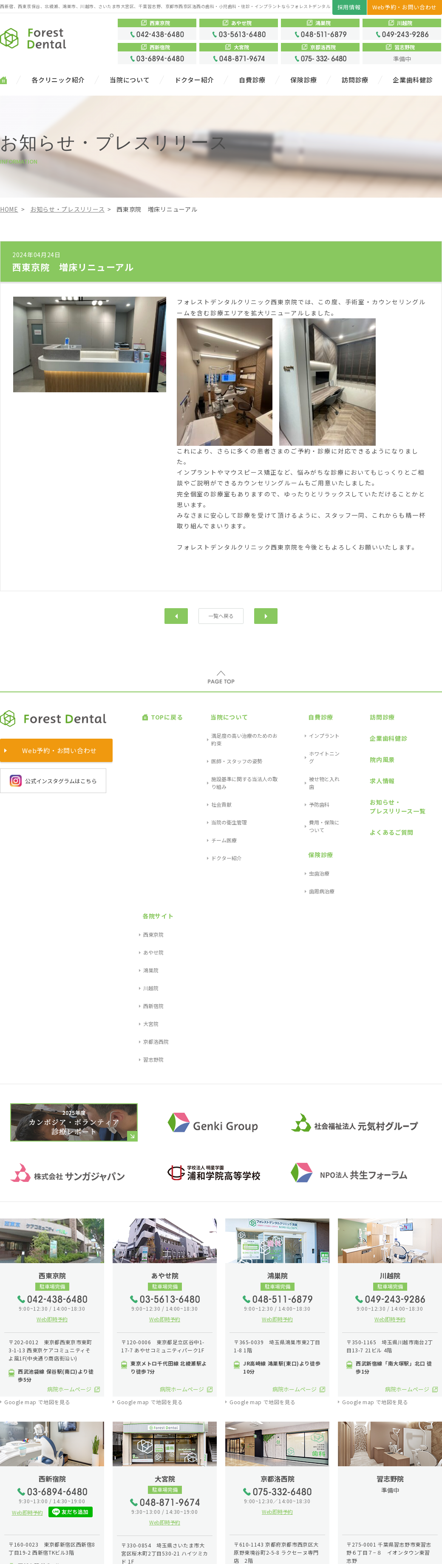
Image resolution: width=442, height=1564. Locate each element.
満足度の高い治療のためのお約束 (228, 721)
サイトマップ (19, 1550)
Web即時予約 (52, 1052)
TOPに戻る (158, 711)
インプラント (303, 721)
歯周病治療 (300, 798)
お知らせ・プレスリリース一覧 (372, 759)
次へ (266, 616)
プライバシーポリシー (71, 1550)
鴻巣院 (423, 741)
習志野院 (426, 792)
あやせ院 (426, 732)
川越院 (423, 752)
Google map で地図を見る (37, 1135)
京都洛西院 (429, 782)
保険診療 (303, 80)
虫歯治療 (298, 787)
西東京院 (426, 721)
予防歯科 (298, 752)
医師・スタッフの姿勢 (215, 732)
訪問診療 (355, 80)
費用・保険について (311, 762)
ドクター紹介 (195, 80)
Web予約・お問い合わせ (404, 7)
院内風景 (356, 733)
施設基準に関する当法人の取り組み (231, 741)
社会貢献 (200, 752)
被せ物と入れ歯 (305, 741)
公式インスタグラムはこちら (53, 780)
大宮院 (423, 772)
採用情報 (349, 7)
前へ (176, 616)
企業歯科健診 (413, 80)
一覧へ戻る (221, 615)
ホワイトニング (305, 732)
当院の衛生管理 (208, 762)
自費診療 (252, 80)
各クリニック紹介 (58, 80)
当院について (130, 80)
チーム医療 (202, 772)
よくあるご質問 (366, 775)
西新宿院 (426, 762)
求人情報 (356, 744)
